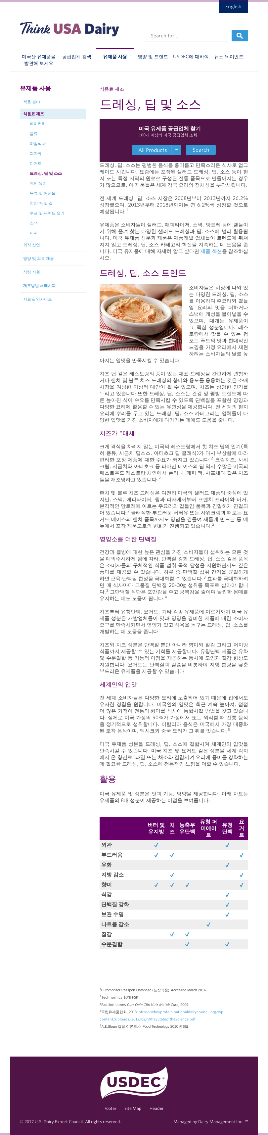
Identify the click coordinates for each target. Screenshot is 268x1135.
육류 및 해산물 (43, 193)
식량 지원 (31, 271)
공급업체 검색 (76, 56)
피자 (34, 232)
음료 (34, 133)
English (233, 6)
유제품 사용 (115, 56)
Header (157, 1108)
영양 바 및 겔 (41, 203)
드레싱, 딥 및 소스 (46, 173)
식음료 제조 (33, 113)
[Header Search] (186, 35)
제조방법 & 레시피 (39, 285)
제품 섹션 (211, 251)
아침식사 (38, 143)
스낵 (34, 222)
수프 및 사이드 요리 (47, 213)
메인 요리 (38, 183)
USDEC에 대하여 (191, 56)
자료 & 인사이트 (37, 299)
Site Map (133, 1108)
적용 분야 (31, 101)
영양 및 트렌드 (153, 56)
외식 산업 (31, 244)
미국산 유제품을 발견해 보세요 (39, 60)
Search (201, 150)
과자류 (36, 153)
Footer (110, 1108)
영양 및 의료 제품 (38, 258)
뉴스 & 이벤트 (229, 56)
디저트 (36, 163)
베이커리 (38, 123)
